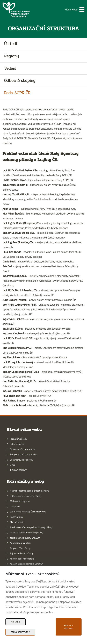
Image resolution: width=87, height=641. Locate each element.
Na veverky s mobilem (20, 543)
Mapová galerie (17, 522)
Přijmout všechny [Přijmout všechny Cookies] (68, 627)
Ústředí (10, 43)
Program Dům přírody (20, 548)
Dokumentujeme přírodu (21, 459)
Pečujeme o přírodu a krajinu (23, 454)
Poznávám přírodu (18, 438)
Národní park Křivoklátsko (22, 558)
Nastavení (15, 622)
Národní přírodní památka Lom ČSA (26, 563)
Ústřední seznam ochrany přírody (25, 496)
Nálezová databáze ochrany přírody (26, 532)
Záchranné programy (20, 501)
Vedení (10, 68)
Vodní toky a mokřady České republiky (28, 511)
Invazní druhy (16, 517)
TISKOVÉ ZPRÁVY (18, 470)
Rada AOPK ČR (17, 93)
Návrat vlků (15, 506)
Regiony (11, 56)
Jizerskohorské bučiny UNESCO (25, 537)
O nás (13, 464)
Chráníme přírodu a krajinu (22, 449)
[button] (74, 9)
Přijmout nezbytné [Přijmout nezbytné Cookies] (20, 632)
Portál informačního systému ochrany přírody (31, 527)
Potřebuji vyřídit (17, 444)
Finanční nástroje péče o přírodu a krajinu (29, 490)
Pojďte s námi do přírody (21, 553)
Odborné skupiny (19, 80)
